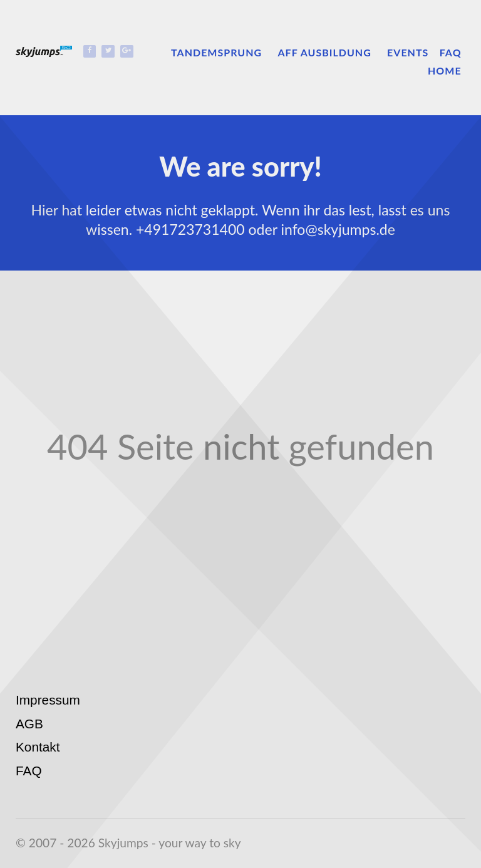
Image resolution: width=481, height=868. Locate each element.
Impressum (48, 700)
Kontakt (38, 747)
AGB (29, 723)
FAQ (29, 770)
